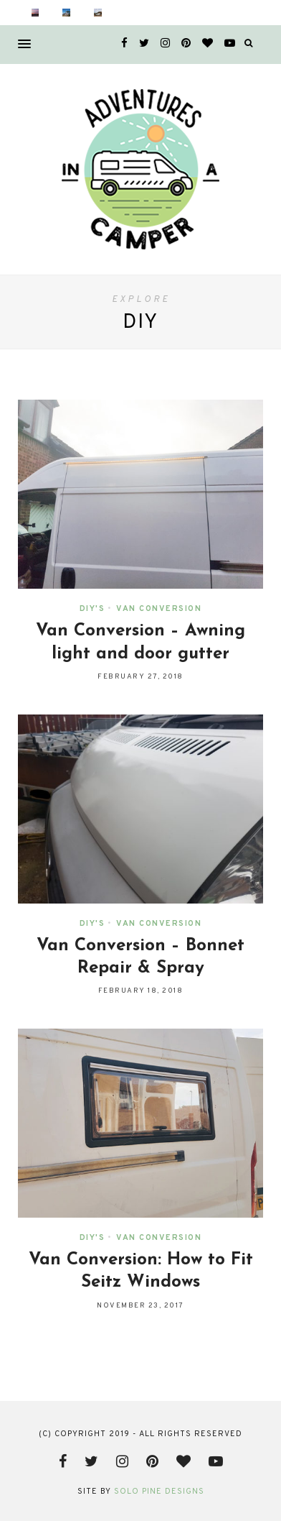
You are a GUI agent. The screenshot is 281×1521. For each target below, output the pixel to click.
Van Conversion (158, 609)
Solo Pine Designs (159, 1491)
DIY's (92, 609)
